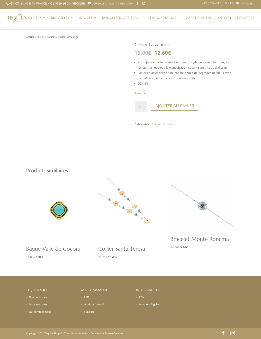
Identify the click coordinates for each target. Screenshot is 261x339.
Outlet (225, 18)
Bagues (86, 18)
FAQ (86, 297)
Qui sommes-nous (40, 312)
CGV (141, 297)
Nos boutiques (38, 297)
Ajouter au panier (174, 105)
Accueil (30, 37)
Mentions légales (149, 304)
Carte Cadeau (199, 18)
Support (89, 312)
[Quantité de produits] (141, 106)
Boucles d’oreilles (120, 18)
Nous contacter (38, 304)
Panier (229, 3)
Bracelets (60, 18)
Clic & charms (162, 18)
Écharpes (245, 18)
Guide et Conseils (94, 304)
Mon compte (211, 3)
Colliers (34, 18)
